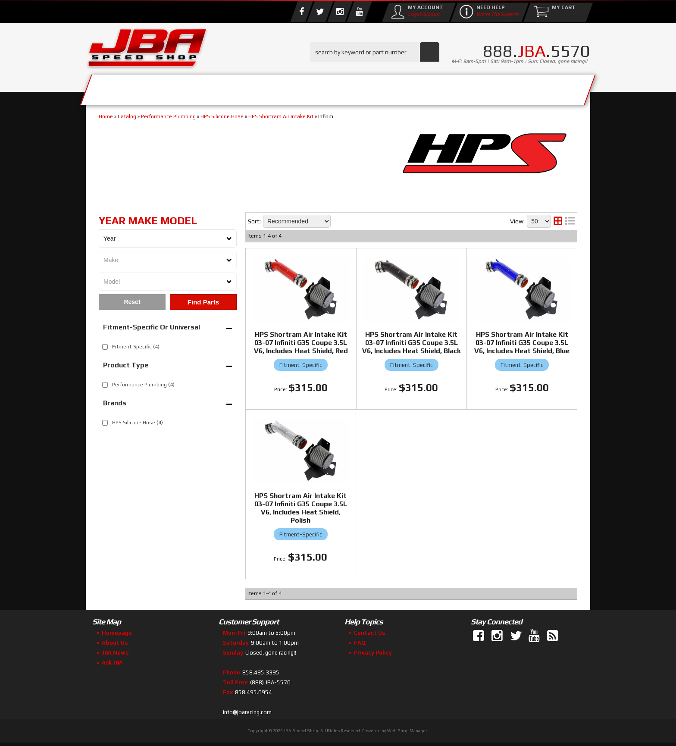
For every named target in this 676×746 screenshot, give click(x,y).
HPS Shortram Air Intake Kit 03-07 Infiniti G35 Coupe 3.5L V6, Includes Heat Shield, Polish (300, 508)
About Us (212, 87)
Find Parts (203, 302)
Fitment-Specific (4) (136, 347)
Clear (132, 302)
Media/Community (411, 87)
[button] (374, 52)
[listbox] (168, 238)
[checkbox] (105, 347)
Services (133, 87)
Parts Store (300, 87)
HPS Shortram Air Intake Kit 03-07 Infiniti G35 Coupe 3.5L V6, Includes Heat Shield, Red (301, 342)
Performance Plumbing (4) (143, 385)
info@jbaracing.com (247, 712)
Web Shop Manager (407, 730)
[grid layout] (558, 221)
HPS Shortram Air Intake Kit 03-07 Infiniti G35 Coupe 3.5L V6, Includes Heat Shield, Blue (522, 342)
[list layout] (570, 221)
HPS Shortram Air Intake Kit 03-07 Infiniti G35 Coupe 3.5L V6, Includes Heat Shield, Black (411, 342)
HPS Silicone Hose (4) (137, 423)
